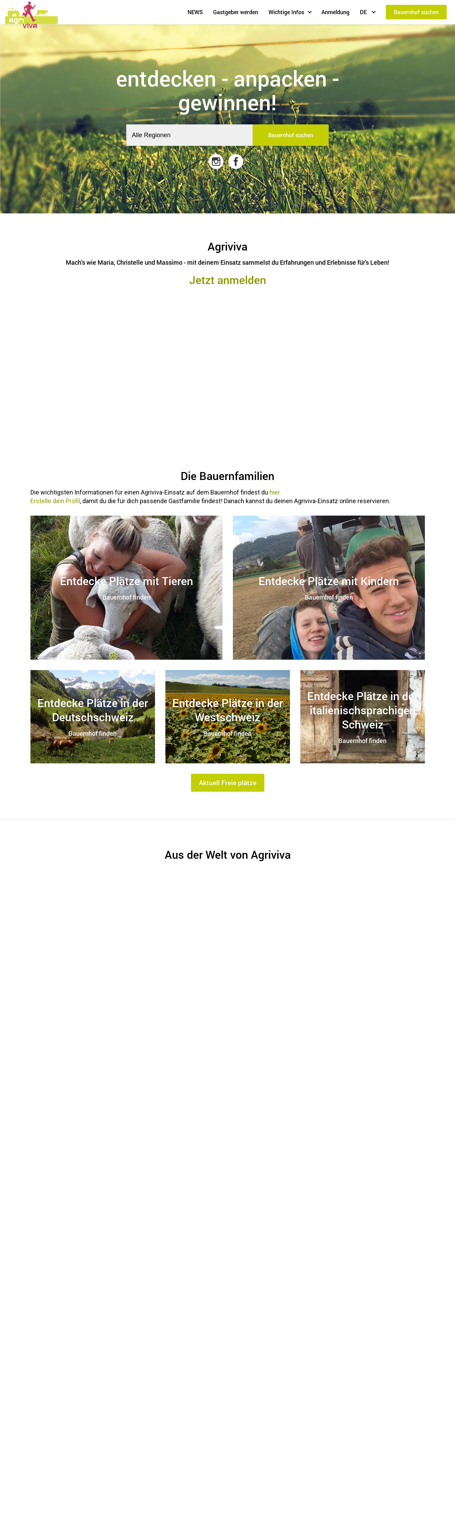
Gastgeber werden (235, 12)
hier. (275, 492)
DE (364, 12)
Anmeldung (335, 12)
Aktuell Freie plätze (227, 782)
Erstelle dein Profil (55, 501)
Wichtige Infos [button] (286, 12)
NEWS (195, 12)
